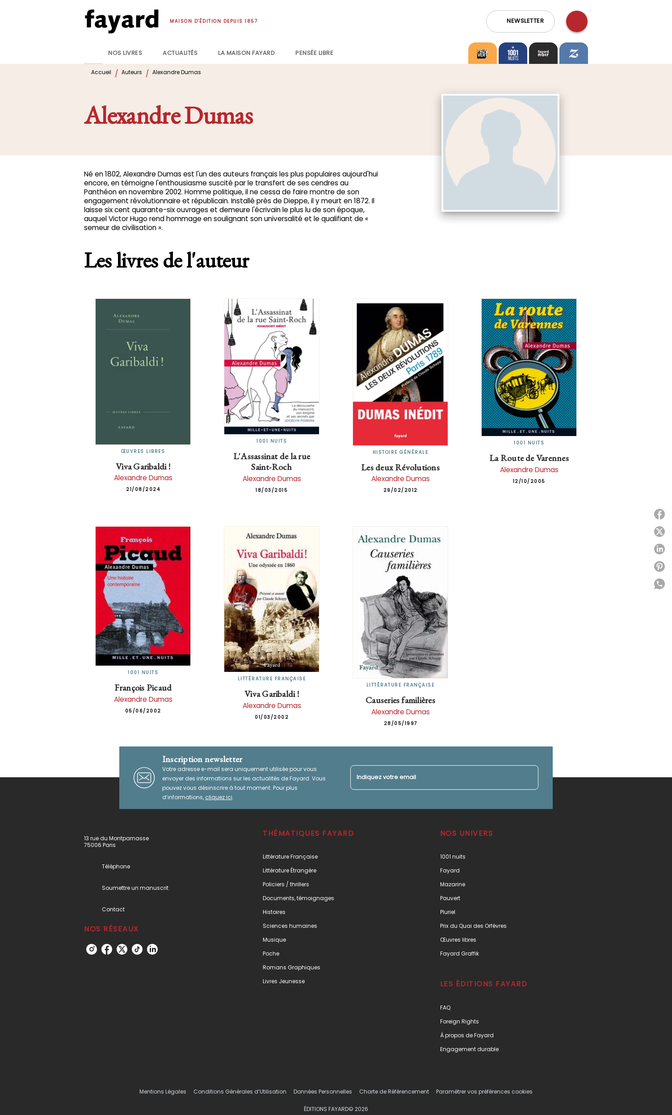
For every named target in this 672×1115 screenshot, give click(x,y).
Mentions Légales (162, 1091)
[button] (520, 21)
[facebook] (106, 949)
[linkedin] (152, 949)
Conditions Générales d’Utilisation (239, 1091)
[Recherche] (577, 21)
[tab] (93, 53)
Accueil (101, 72)
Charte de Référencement (394, 1091)
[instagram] (91, 949)
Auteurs (132, 72)
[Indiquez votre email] (433, 777)
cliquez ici (218, 797)
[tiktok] (137, 949)
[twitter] (122, 949)
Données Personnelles (323, 1091)
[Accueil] (121, 21)
